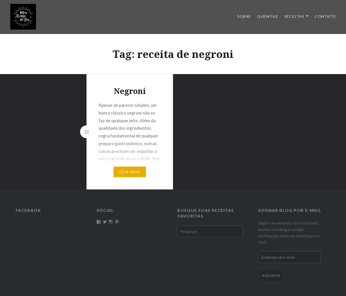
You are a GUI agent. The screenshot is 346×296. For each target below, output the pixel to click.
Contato (325, 16)
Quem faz (267, 16)
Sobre (244, 16)
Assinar (271, 275)
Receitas (294, 16)
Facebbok (28, 210)
